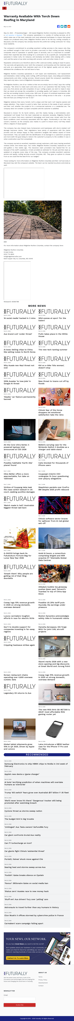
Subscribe (19, 1005)
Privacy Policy (43, 980)
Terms (40, 977)
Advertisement (43, 983)
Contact (41, 986)
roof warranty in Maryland (14, 35)
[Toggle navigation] (4, 8)
